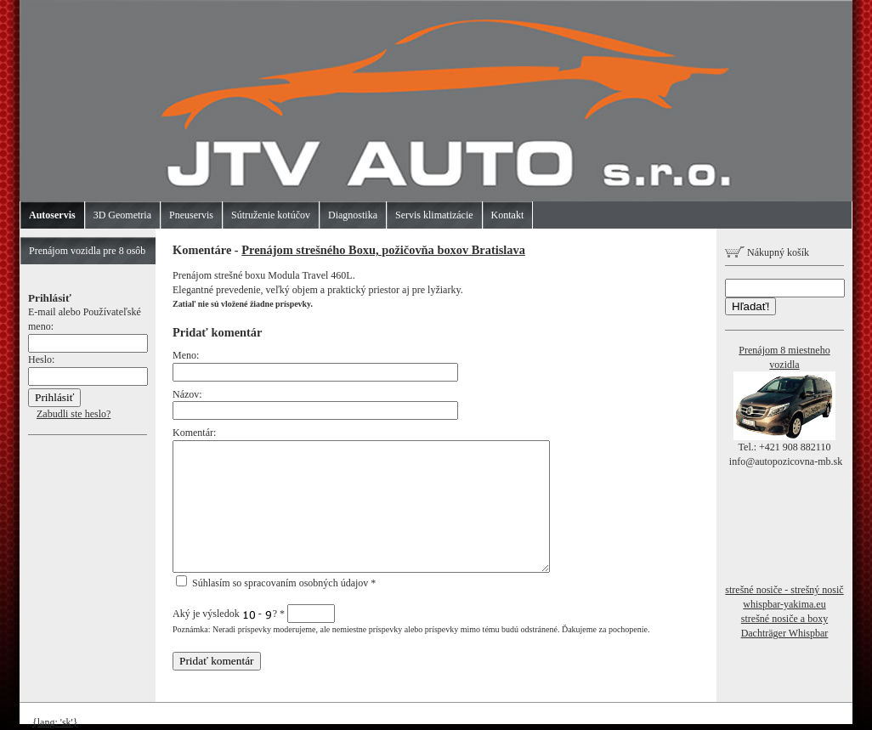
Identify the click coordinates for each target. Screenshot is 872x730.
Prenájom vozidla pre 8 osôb (87, 251)
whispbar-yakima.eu (784, 604)
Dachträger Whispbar (785, 633)
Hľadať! (750, 306)
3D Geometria (122, 215)
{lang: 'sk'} (55, 722)
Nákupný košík (767, 252)
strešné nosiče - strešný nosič (784, 590)
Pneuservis (191, 215)
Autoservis (52, 215)
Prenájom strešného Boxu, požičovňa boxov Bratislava (383, 250)
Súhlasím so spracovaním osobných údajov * (276, 583)
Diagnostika (352, 215)
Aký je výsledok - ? (254, 614)
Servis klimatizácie (434, 215)
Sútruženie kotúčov (270, 215)
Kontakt (507, 215)
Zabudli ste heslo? (73, 414)
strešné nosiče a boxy (784, 619)
